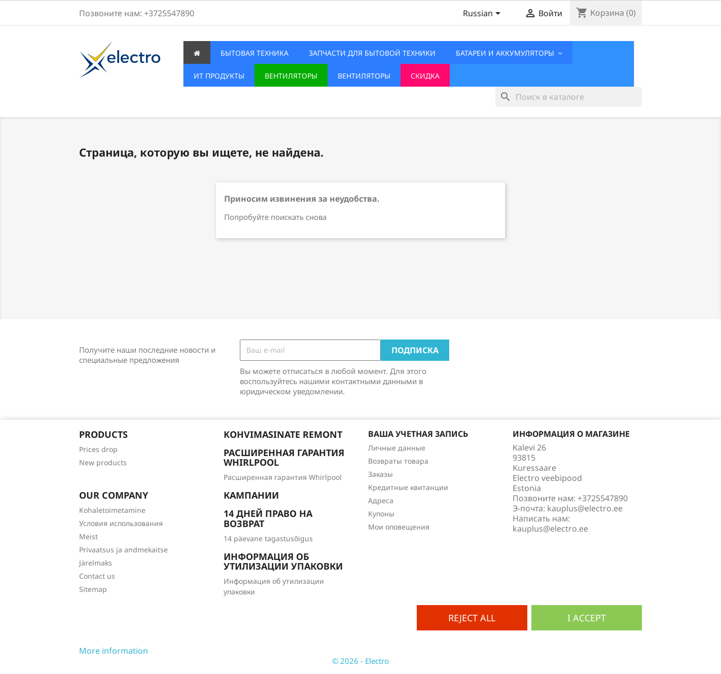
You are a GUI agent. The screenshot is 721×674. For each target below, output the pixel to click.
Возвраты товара (398, 461)
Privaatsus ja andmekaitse (123, 549)
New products (103, 462)
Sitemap (93, 589)
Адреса (380, 500)
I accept (586, 618)
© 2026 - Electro (360, 661)
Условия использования (121, 523)
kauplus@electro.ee (550, 528)
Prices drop (98, 449)
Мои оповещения (398, 527)
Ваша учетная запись (418, 433)
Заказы (380, 474)
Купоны (381, 513)
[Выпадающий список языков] (483, 14)
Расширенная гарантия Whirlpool (283, 477)
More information (113, 650)
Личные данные (396, 448)
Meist (88, 536)
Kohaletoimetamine (112, 510)
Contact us (97, 576)
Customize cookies (184, 650)
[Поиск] (568, 97)
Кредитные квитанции (408, 487)
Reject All (471, 618)
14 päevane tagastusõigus (268, 538)
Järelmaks (95, 563)
